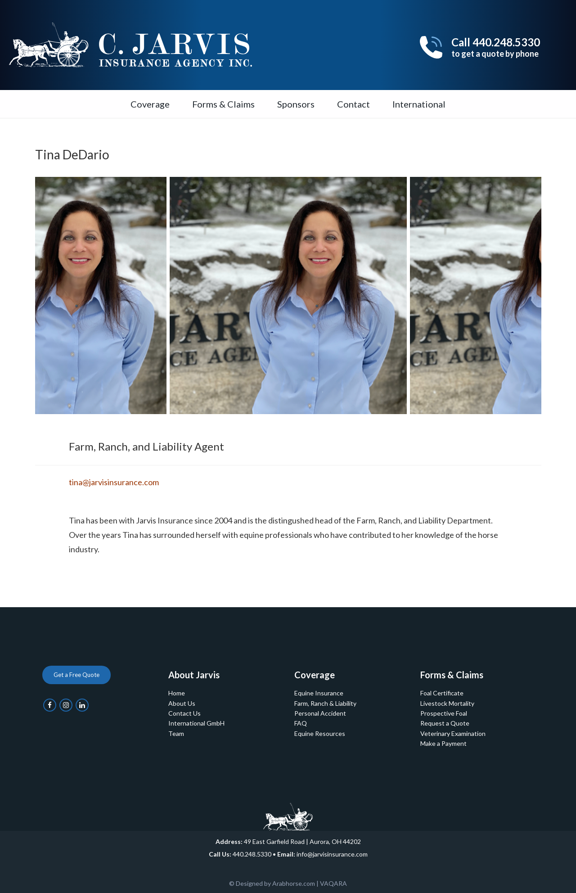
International (419, 104)
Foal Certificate (442, 693)
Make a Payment (443, 743)
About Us (181, 703)
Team (176, 733)
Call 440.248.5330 (495, 47)
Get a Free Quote (76, 674)
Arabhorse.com (293, 883)
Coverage (150, 104)
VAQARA (333, 883)
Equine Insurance (318, 693)
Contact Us (184, 713)
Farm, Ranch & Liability (325, 703)
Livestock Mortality (447, 703)
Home (176, 693)
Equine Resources (319, 733)
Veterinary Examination (453, 733)
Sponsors (296, 104)
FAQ (300, 723)
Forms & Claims (223, 104)
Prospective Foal (443, 713)
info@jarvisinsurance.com (332, 854)
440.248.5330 (252, 854)
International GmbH (196, 723)
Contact (353, 104)
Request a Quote (444, 723)
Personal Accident (320, 713)
